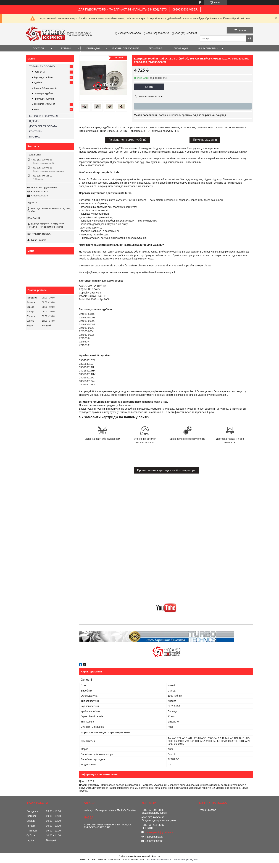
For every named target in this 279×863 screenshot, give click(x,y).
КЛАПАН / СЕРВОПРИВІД (125, 48)
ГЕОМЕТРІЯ (155, 48)
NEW (36, 109)
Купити (149, 86)
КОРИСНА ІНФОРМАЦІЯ (43, 116)
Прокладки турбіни (44, 98)
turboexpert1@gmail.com (44, 187)
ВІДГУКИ (34, 121)
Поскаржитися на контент (158, 859)
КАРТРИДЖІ (93, 48)
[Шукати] (249, 38)
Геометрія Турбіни (43, 93)
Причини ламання (205, 139)
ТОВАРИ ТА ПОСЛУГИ (42, 66)
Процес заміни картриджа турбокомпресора (166, 470)
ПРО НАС (34, 136)
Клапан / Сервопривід (45, 88)
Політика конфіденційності (186, 859)
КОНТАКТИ (35, 131)
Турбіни (38, 82)
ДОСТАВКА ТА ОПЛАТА (43, 126)
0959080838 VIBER (185, 9)
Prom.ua (156, 856)
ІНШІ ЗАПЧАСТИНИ (207, 48)
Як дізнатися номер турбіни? (127, 139)
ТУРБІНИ (66, 48)
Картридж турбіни (43, 77)
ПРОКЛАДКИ (181, 48)
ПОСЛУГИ (38, 48)
